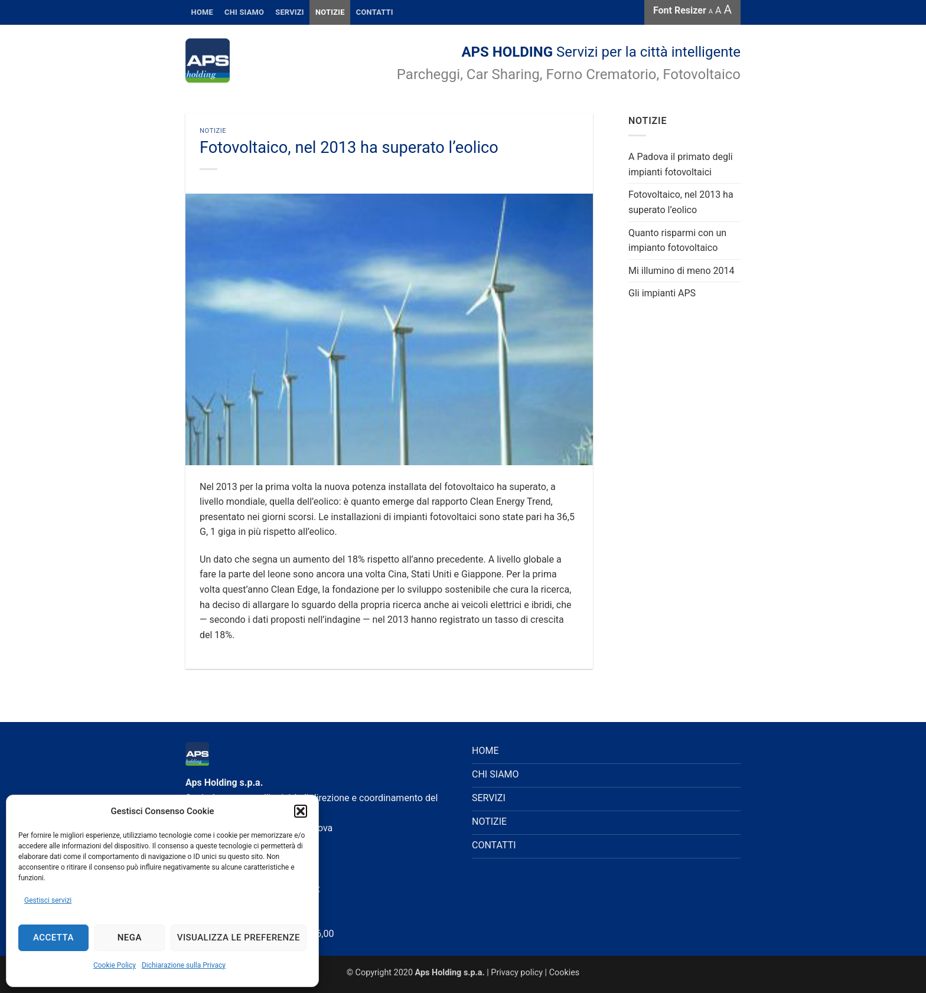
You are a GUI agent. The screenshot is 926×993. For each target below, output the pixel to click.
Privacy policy (517, 973)
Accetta (53, 937)
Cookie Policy (114, 965)
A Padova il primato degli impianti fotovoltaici (680, 164)
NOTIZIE (489, 821)
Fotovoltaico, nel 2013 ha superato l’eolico (680, 202)
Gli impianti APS (662, 293)
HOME (202, 12)
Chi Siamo (244, 12)
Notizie (330, 12)
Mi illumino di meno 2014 (681, 270)
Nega (130, 937)
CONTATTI (374, 12)
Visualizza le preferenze (238, 937)
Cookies (564, 973)
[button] (301, 811)
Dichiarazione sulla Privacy (184, 965)
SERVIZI (289, 12)
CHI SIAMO (495, 774)
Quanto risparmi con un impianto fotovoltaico (677, 240)
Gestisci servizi (47, 900)
